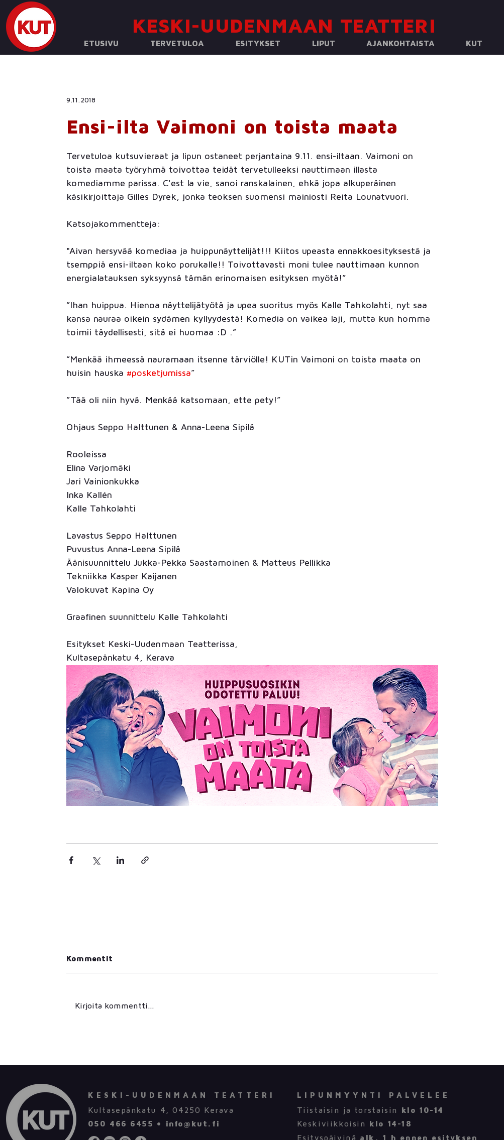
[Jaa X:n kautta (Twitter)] (95, 860)
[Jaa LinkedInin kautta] (120, 860)
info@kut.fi (192, 1124)
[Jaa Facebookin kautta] (71, 860)
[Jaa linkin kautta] (145, 860)
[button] (177, 44)
